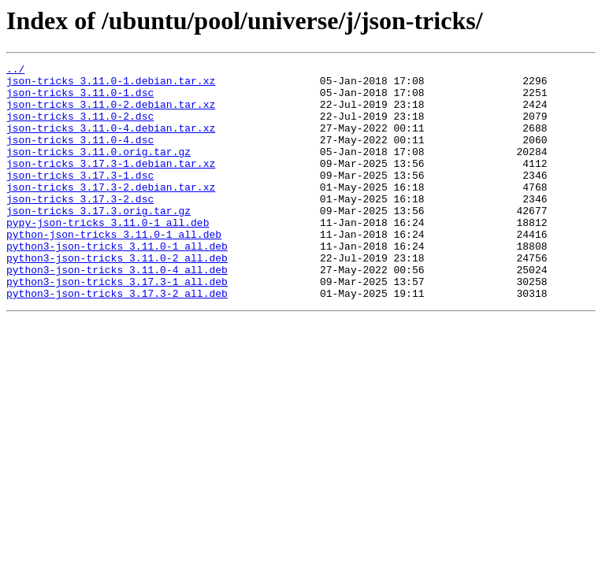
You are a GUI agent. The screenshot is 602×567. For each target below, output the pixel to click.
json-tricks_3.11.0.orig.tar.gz (98, 170)
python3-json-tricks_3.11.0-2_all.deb (117, 298)
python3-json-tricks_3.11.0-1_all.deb (117, 283)
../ (15, 71)
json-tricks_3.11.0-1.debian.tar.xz (110, 85)
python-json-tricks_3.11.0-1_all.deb (113, 269)
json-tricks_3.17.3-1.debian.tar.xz (110, 184)
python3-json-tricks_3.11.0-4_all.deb (117, 312)
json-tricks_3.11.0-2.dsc (80, 127)
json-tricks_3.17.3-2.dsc (80, 227)
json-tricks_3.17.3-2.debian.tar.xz (110, 213)
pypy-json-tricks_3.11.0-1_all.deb (107, 255)
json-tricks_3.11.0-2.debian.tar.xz (110, 113)
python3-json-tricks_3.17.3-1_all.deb (117, 326)
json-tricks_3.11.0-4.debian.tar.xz (110, 142)
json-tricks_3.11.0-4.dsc (80, 156)
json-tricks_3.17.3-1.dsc (80, 198)
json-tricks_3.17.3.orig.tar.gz (98, 241)
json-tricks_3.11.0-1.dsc (80, 99)
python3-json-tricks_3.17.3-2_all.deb (117, 340)
